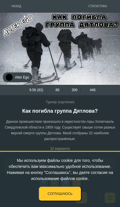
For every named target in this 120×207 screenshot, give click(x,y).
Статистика (97, 6)
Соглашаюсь (60, 194)
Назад (16, 6)
